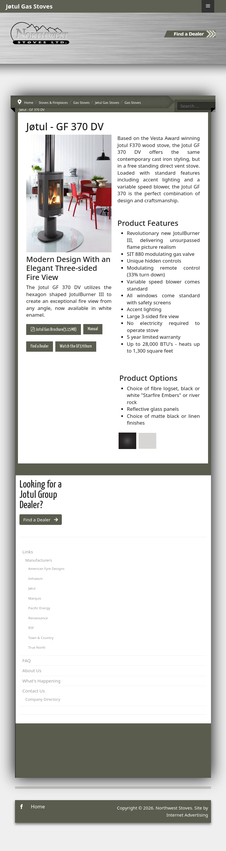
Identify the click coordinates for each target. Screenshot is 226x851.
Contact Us (33, 691)
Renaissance (38, 618)
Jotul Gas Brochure (54, 329)
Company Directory (42, 699)
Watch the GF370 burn (76, 346)
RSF (31, 627)
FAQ (26, 660)
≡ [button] (207, 6)
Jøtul (31, 588)
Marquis (34, 598)
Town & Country (41, 637)
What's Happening (41, 681)
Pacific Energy (39, 608)
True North (37, 647)
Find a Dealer (40, 346)
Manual (93, 329)
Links (27, 552)
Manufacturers (38, 560)
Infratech (35, 578)
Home (38, 806)
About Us (31, 670)
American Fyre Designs (46, 568)
